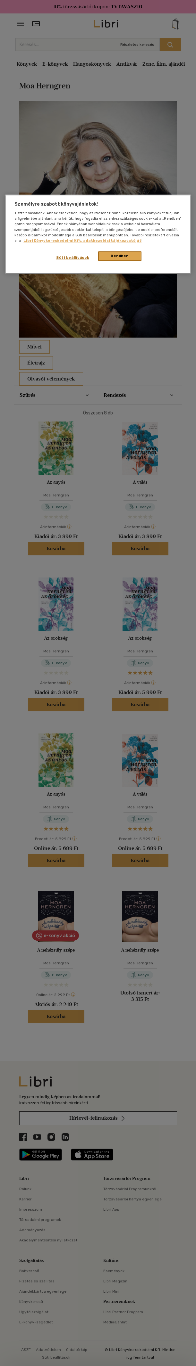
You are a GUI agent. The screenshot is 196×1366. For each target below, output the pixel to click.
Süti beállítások (72, 257)
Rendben (120, 255)
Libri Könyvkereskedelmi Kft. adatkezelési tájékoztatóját (82, 240)
